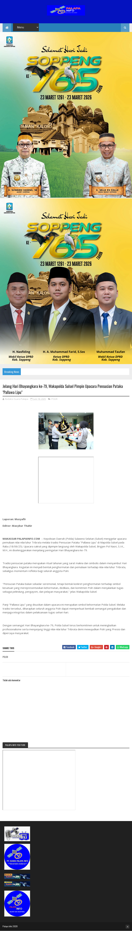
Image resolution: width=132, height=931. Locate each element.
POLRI (54, 399)
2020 (15, 926)
